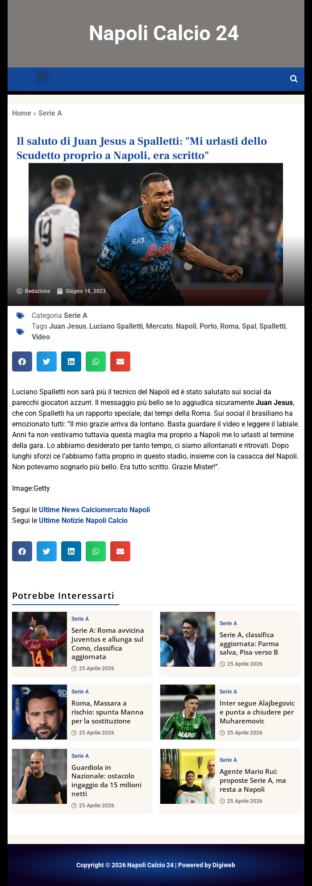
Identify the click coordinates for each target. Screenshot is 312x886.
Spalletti (272, 326)
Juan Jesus (67, 326)
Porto (208, 326)
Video (41, 337)
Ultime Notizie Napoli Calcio (83, 520)
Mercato (159, 326)
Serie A (50, 113)
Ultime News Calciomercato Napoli (94, 510)
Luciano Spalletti (116, 326)
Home (21, 113)
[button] (42, 77)
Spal (249, 326)
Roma (229, 326)
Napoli (186, 326)
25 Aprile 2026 (92, 668)
